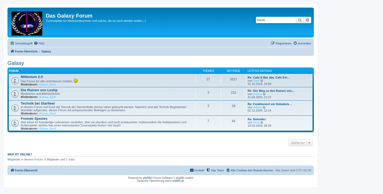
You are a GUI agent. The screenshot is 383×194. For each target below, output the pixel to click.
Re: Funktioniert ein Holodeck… (270, 104)
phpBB (147, 177)
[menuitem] (39, 43)
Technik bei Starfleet (38, 103)
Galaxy (15, 63)
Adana (43, 84)
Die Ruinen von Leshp (39, 90)
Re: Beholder (257, 119)
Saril (52, 84)
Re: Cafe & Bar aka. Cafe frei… (269, 77)
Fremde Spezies (34, 119)
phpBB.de (178, 180)
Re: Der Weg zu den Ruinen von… (271, 90)
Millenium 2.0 (32, 77)
